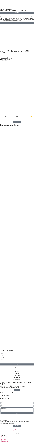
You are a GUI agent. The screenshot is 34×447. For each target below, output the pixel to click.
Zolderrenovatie (5, 398)
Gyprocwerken (5, 396)
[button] (1, 115)
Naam (2, 401)
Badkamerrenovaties (7, 393)
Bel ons (17, 373)
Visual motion (23, 444)
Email (2, 404)
